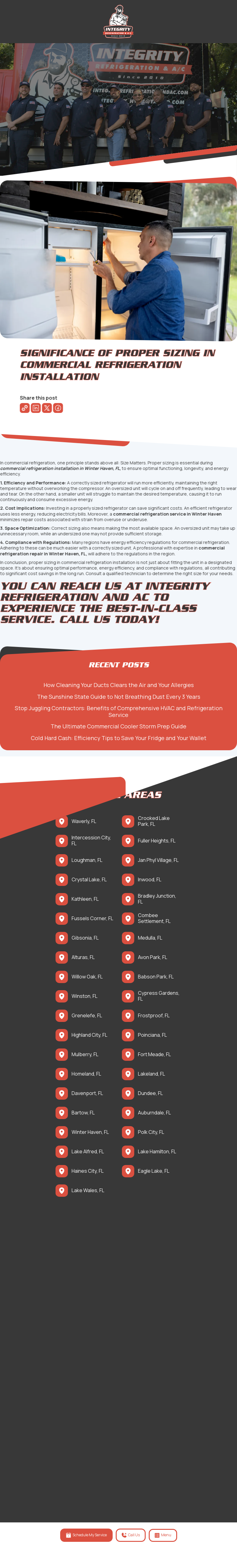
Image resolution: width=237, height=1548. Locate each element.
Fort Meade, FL (154, 1054)
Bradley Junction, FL (157, 899)
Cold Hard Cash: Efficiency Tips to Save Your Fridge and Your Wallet (122, 738)
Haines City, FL (88, 1171)
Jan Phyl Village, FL (158, 860)
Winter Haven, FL (90, 1132)
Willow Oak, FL (87, 977)
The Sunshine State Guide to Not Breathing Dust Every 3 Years (121, 696)
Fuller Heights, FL (157, 841)
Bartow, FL (83, 1113)
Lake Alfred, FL (88, 1152)
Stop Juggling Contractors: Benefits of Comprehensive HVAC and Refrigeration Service (122, 711)
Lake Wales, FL (88, 1190)
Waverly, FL (84, 821)
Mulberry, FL (85, 1054)
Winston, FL (85, 996)
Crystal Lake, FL (89, 880)
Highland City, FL (89, 1035)
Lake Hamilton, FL (157, 1152)
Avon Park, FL (152, 957)
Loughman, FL (87, 860)
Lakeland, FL (151, 1074)
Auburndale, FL (154, 1113)
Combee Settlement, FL (154, 918)
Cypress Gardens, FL (159, 996)
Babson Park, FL (156, 977)
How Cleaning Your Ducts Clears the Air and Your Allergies (122, 685)
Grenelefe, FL (87, 1016)
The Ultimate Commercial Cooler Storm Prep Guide (121, 726)
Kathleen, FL (85, 899)
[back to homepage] (118, 21)
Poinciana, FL (152, 1035)
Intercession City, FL (91, 840)
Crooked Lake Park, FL (154, 821)
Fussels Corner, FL (92, 918)
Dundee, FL (150, 1093)
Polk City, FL (151, 1132)
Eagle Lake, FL (153, 1171)
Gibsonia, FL (85, 938)
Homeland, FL (86, 1074)
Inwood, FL (149, 880)
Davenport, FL (87, 1093)
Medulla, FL (150, 938)
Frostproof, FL (154, 1016)
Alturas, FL (83, 957)
